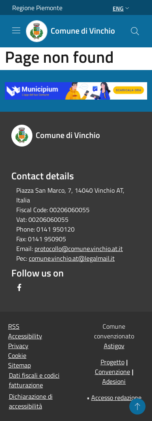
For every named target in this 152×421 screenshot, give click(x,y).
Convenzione (112, 371)
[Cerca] (135, 31)
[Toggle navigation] (16, 30)
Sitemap (19, 365)
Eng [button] (122, 8)
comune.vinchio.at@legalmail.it (72, 258)
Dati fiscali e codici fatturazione (34, 380)
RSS (13, 326)
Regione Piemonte (37, 8)
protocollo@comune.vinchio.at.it (78, 248)
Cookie (17, 355)
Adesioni (114, 381)
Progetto (112, 362)
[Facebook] (19, 287)
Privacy (18, 346)
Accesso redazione (116, 397)
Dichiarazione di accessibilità (31, 401)
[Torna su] (137, 406)
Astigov (114, 346)
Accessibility (25, 336)
